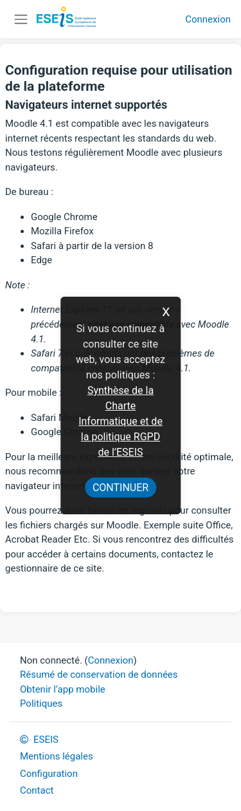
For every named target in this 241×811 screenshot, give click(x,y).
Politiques (41, 703)
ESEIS (39, 739)
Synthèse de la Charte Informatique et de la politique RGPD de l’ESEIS (120, 421)
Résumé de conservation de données (99, 674)
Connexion (208, 19)
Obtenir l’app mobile (62, 689)
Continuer (120, 487)
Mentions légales (56, 756)
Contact (36, 790)
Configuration (49, 773)
